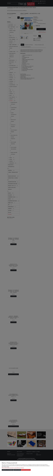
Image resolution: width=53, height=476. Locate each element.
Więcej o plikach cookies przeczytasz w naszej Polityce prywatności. (13, 467)
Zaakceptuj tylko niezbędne (7, 469)
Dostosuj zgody (17, 469)
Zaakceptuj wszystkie (26, 469)
